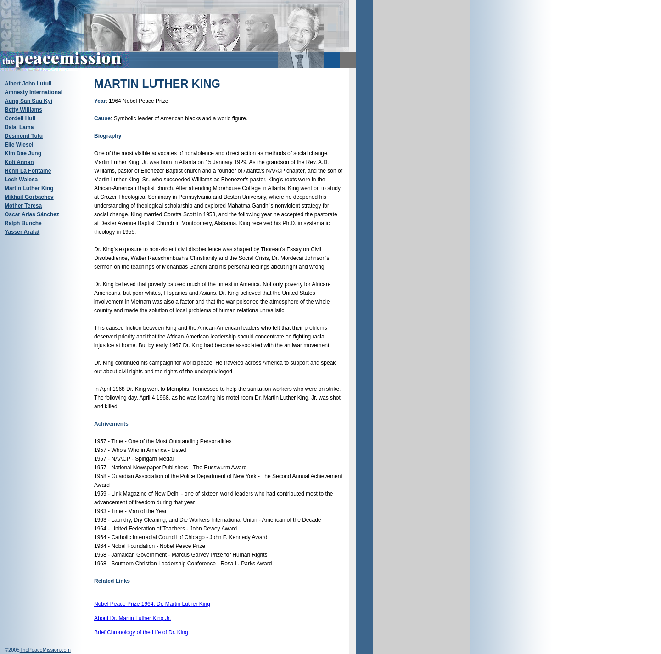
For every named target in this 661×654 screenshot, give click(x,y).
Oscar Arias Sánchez (32, 214)
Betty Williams (23, 110)
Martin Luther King (29, 188)
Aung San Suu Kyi (28, 101)
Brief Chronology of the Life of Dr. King (141, 632)
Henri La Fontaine (28, 171)
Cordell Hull (20, 118)
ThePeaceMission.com (45, 650)
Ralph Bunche (23, 223)
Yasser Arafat (22, 232)
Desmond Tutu (24, 136)
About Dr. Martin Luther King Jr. (132, 618)
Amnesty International (33, 92)
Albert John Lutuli (28, 83)
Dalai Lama (19, 127)
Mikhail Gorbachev (29, 197)
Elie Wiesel (19, 144)
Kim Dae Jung (23, 153)
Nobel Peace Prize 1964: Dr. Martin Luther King (152, 604)
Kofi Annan (19, 162)
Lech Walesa (21, 179)
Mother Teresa (23, 206)
